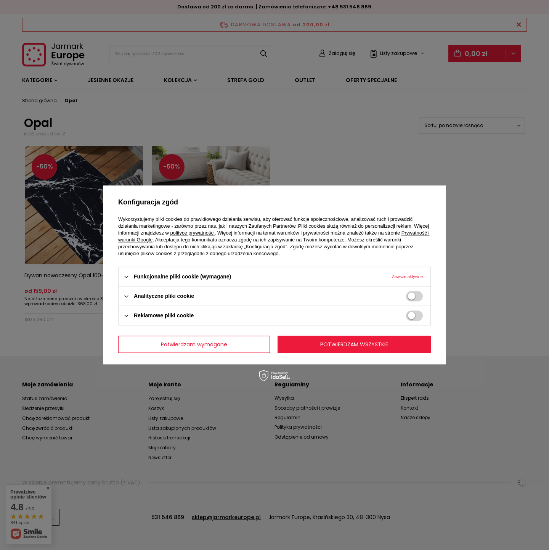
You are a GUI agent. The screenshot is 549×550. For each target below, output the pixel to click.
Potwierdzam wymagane (194, 344)
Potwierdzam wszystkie (354, 344)
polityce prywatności (192, 233)
